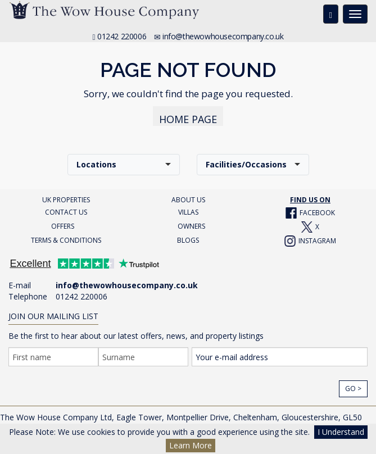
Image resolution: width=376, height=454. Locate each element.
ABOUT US (188, 200)
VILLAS (188, 212)
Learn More (190, 445)
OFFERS (62, 226)
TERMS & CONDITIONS (66, 240)
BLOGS (188, 240)
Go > (353, 388)
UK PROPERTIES (66, 200)
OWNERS (191, 226)
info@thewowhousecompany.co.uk (222, 36)
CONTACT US (66, 212)
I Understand (341, 431)
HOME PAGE (188, 119)
